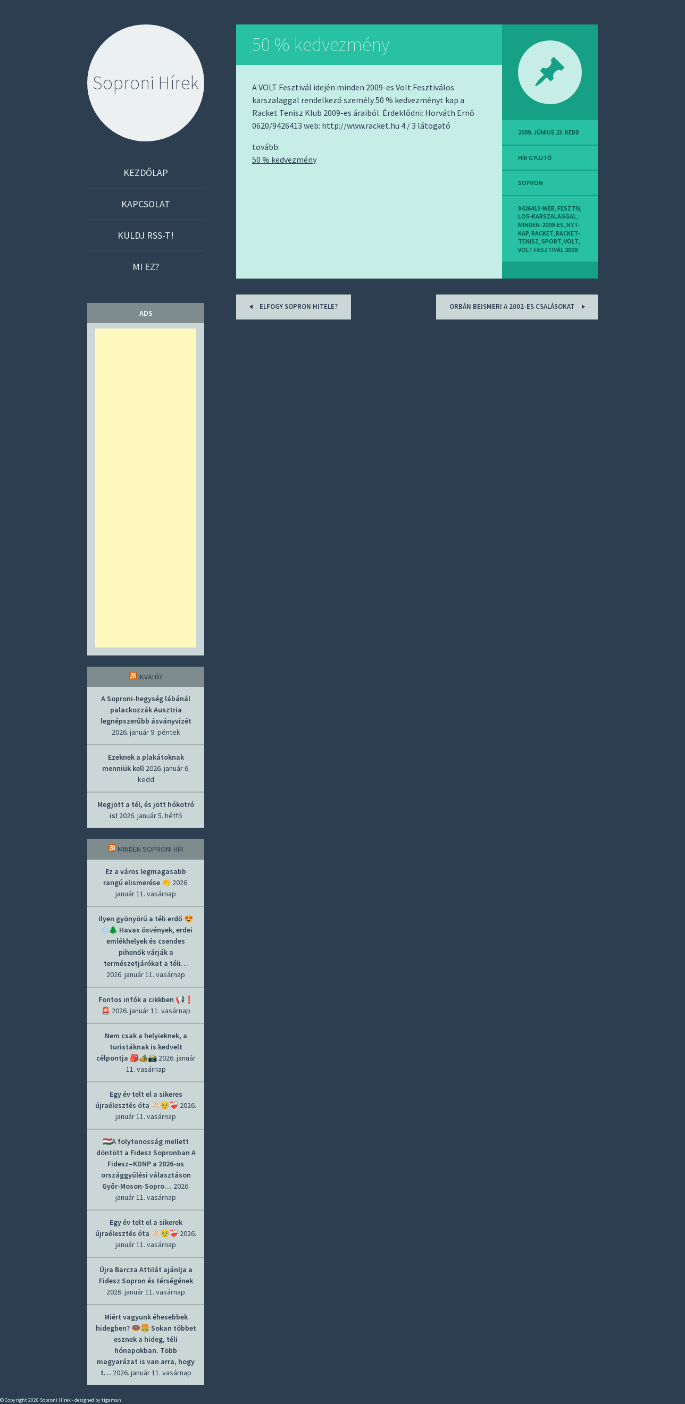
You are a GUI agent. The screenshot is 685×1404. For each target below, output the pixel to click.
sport (551, 241)
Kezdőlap (145, 172)
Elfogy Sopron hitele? (292, 306)
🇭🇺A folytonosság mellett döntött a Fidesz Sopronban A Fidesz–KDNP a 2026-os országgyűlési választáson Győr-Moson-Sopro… (146, 1164)
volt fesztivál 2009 (548, 250)
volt (571, 241)
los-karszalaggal (547, 216)
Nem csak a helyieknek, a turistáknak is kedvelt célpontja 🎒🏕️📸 (141, 1047)
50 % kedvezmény (320, 44)
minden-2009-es (541, 225)
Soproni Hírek (146, 83)
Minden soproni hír (150, 849)
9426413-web (536, 208)
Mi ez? (145, 266)
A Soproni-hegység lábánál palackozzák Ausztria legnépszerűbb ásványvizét (146, 710)
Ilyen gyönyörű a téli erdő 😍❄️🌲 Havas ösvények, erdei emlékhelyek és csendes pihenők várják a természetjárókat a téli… (145, 941)
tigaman (111, 1400)
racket (542, 233)
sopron (530, 183)
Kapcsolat (145, 204)
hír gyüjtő (535, 158)
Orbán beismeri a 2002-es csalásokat (518, 306)
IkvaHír (150, 677)
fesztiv (568, 208)
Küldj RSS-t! (146, 235)
